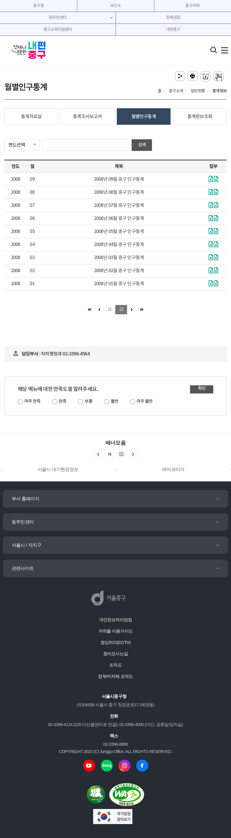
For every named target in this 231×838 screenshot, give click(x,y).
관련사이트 (23, 568)
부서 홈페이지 (25, 498)
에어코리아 (173, 469)
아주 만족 (32, 401)
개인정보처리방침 (115, 619)
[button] (133, 454)
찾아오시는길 (115, 653)
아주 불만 (145, 401)
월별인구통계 (143, 116)
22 (121, 309)
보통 (88, 401)
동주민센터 (23, 521)
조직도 (115, 664)
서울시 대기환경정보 (57, 469)
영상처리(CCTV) (115, 642)
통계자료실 (31, 116)
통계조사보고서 (87, 116)
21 (110, 309)
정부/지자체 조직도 (115, 676)
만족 (62, 401)
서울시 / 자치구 (26, 545)
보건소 (115, 5)
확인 (201, 388)
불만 (114, 401)
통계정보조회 (199, 116)
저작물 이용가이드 (115, 630)
